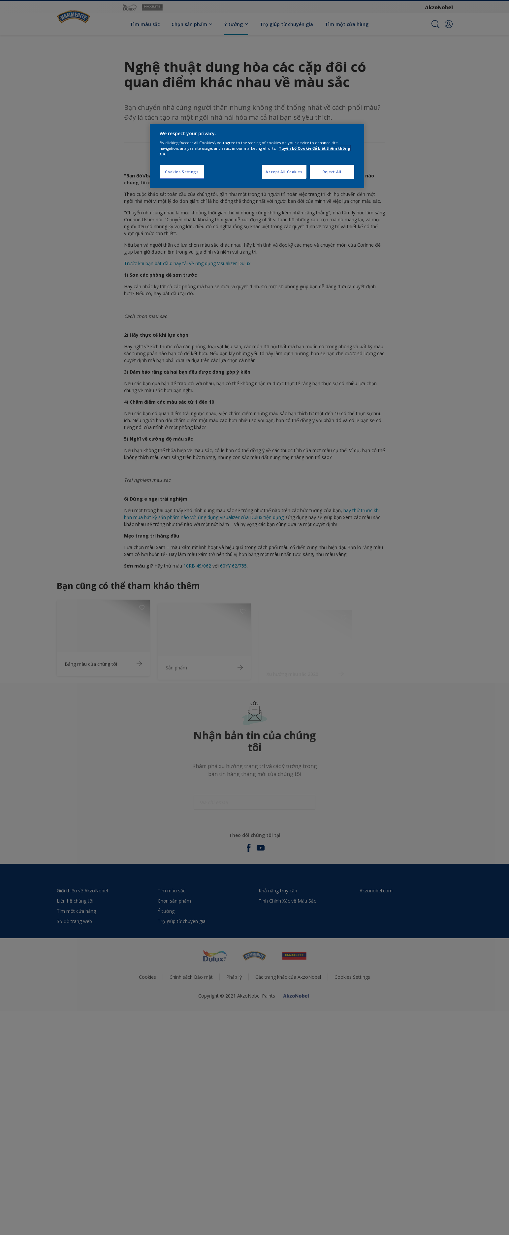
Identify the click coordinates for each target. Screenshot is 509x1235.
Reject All (332, 171)
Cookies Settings (181, 171)
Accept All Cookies (284, 171)
